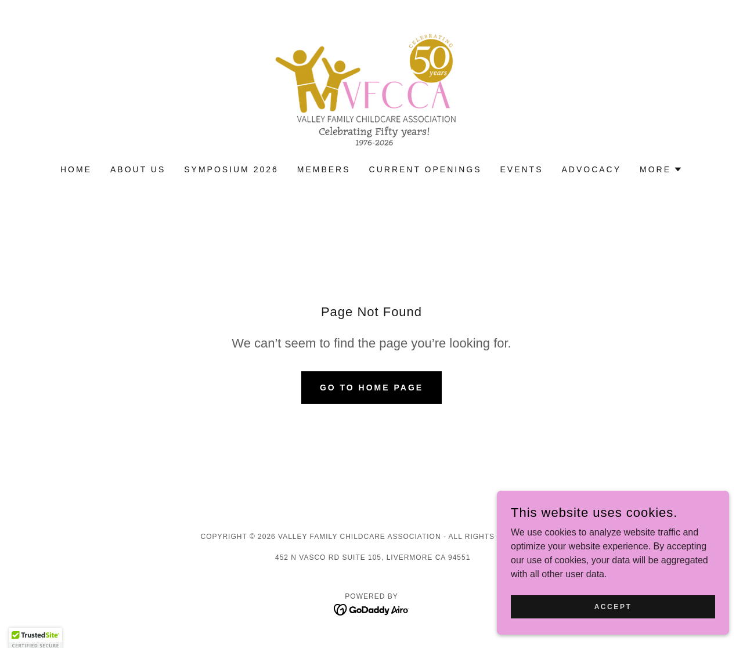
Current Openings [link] (425, 169)
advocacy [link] (591, 169)
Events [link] (521, 169)
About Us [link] (137, 169)
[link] (371, 90)
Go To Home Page (371, 387)
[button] (661, 169)
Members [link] (324, 169)
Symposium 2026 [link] (231, 169)
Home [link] (76, 169)
